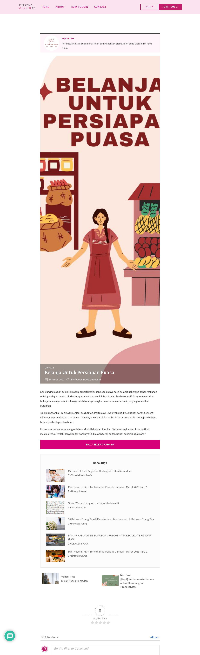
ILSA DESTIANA (79, 543)
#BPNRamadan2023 (80, 379)
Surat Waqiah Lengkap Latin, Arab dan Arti (93, 503)
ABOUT (60, 6)
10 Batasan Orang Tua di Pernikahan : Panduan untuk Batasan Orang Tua (111, 519)
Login (154, 637)
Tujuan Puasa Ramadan (74, 580)
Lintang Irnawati (79, 491)
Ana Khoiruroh (78, 507)
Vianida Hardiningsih (81, 475)
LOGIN (149, 6)
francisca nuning (79, 523)
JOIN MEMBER (170, 6)
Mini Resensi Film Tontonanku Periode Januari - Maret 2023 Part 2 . (108, 487)
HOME (45, 6)
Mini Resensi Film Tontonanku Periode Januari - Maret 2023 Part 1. (107, 551)
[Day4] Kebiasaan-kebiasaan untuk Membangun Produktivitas (137, 582)
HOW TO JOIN (79, 6)
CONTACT (100, 6)
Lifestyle (49, 367)
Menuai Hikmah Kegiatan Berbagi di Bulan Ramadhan (100, 471)
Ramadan (96, 379)
